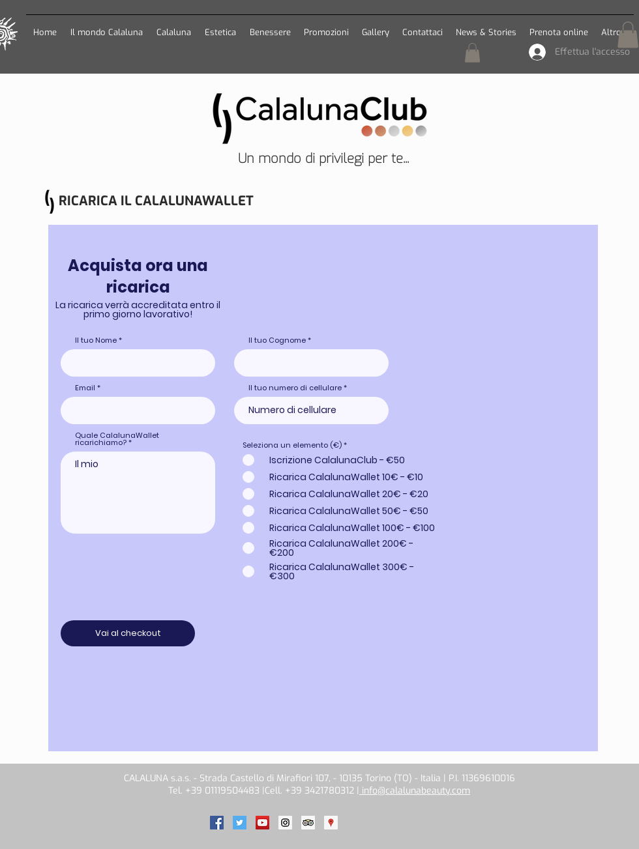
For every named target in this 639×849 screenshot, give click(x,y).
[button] (173, 26)
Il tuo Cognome (277, 340)
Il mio (138, 493)
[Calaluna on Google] (331, 822)
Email (85, 388)
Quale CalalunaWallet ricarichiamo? (117, 439)
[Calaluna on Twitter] (239, 822)
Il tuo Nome (96, 340)
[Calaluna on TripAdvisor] (308, 822)
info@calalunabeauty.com (414, 790)
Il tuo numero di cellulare (295, 388)
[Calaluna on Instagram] (285, 822)
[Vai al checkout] (128, 633)
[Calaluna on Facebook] (217, 822)
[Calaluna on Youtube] (262, 822)
